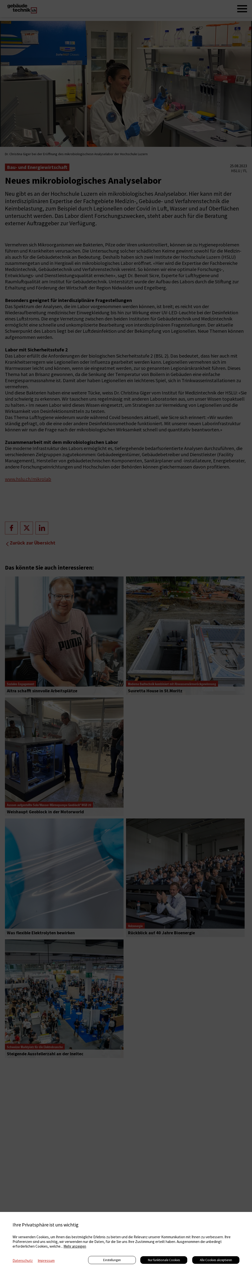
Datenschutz (23, 1260)
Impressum (46, 1260)
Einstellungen (112, 1260)
